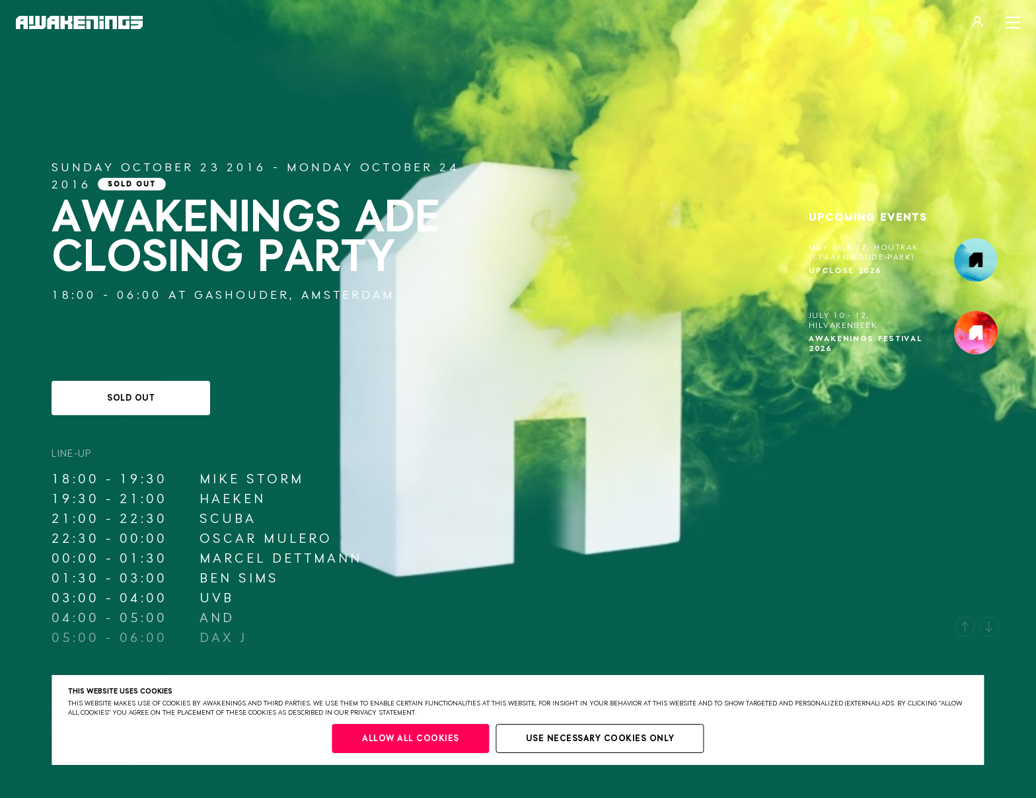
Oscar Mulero (266, 538)
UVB (217, 598)
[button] (965, 627)
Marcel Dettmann (281, 558)
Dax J (223, 638)
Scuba (228, 519)
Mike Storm (252, 479)
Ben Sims (239, 578)
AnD (217, 618)
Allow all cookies (410, 739)
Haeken (233, 499)
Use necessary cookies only (600, 739)
